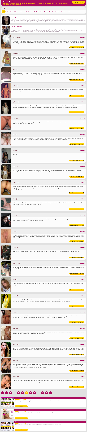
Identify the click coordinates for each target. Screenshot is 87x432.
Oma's (68, 11)
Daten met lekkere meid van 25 (77, 176)
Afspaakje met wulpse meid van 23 (77, 225)
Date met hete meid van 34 (77, 209)
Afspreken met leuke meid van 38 (76, 241)
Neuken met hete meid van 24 (77, 354)
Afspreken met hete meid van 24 (76, 370)
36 (46, 393)
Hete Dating (21, 406)
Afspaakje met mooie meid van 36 (77, 338)
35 (42, 393)
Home (3, 11)
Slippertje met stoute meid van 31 (76, 192)
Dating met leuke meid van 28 (77, 306)
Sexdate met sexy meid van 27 (77, 160)
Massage (21, 11)
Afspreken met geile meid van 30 (76, 273)
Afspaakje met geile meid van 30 (76, 47)
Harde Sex (9, 11)
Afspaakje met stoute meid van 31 (77, 128)
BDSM (15, 11)
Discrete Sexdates (21, 418)
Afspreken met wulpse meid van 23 (77, 96)
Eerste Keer (39, 11)
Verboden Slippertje (48, 11)
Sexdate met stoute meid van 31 (76, 386)
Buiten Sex (27, 11)
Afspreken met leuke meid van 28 (76, 79)
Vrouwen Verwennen (21, 430)
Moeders (63, 11)
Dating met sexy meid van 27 (76, 257)
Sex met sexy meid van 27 (77, 322)
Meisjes (57, 11)
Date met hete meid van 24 (77, 112)
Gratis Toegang (79, 2)
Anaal (33, 11)
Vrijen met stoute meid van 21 (77, 144)
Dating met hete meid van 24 (76, 63)
